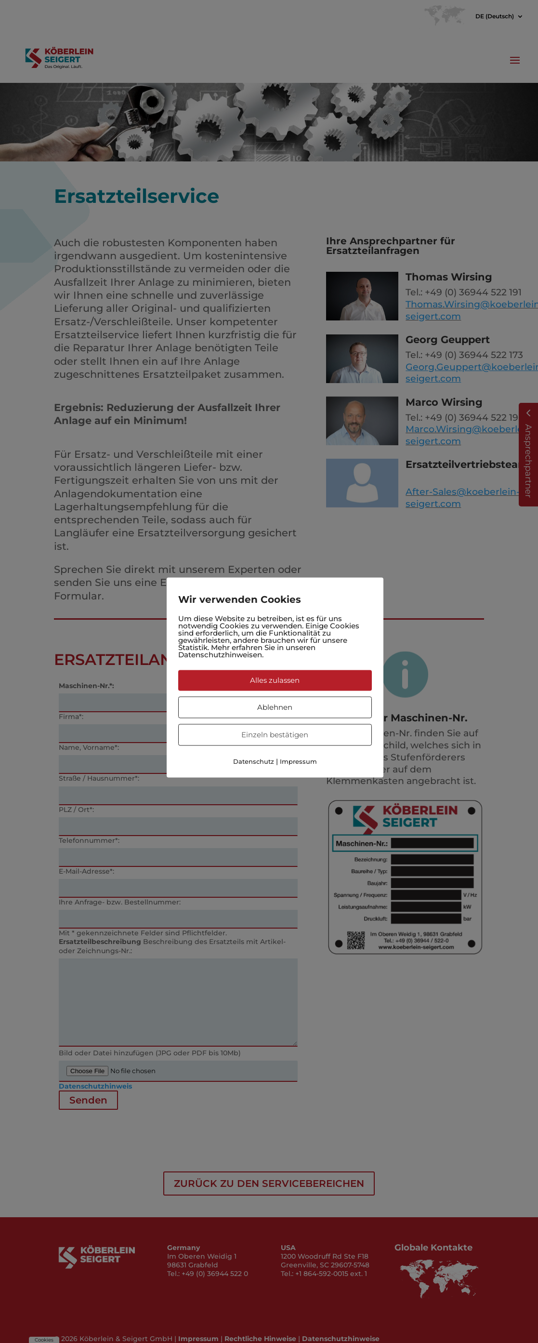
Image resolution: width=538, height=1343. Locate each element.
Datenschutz (253, 761)
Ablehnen (274, 707)
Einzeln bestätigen (274, 734)
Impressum (298, 761)
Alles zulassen (275, 680)
